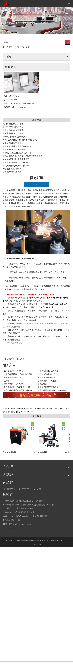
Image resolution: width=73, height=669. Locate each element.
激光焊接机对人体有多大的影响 (17, 387)
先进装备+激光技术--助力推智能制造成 (20, 140)
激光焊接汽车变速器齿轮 (48, 387)
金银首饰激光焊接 (16, 311)
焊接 (22, 47)
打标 (17, 47)
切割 (27, 47)
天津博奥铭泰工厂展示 (13, 133)
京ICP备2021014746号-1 (57, 540)
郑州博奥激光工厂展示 (13, 124)
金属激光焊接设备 (16, 298)
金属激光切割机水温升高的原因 (17, 146)
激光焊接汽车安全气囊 (13, 384)
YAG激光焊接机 (15, 336)
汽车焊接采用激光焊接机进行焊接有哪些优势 (23, 156)
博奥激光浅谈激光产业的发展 (16, 163)
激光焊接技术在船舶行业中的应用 (52, 390)
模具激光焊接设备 (16, 304)
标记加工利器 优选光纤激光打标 (17, 153)
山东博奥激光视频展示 (13, 130)
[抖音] (40, 489)
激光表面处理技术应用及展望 (16, 159)
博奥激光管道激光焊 (12, 169)
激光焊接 (20, 359)
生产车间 (7, 381)
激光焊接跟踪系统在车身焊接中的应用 (19, 390)
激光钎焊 (8, 359)
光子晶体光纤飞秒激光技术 (15, 137)
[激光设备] (36, 395)
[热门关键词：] (67, 42)
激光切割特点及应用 (12, 143)
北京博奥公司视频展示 (13, 127)
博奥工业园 (42, 384)
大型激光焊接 (14, 317)
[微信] (25, 489)
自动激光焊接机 (15, 324)
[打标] (34, 42)
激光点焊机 (13, 330)
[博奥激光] (10, 489)
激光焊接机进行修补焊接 (14, 150)
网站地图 (37, 544)
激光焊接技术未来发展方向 (49, 381)
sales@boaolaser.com (19, 107)
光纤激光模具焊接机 (42, 452)
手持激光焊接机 (9, 452)
